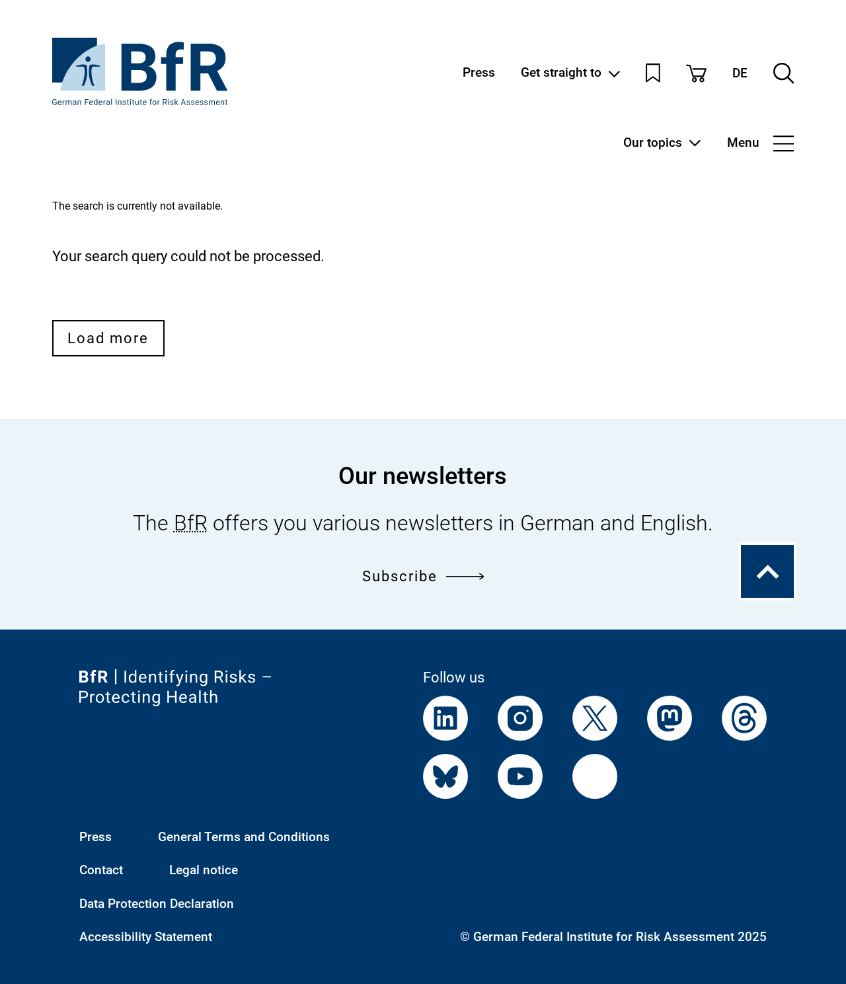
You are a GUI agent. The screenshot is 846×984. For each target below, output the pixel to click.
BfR (191, 523)
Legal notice (203, 870)
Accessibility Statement (145, 937)
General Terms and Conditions (244, 837)
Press (479, 73)
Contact (101, 870)
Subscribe (423, 576)
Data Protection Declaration (156, 904)
